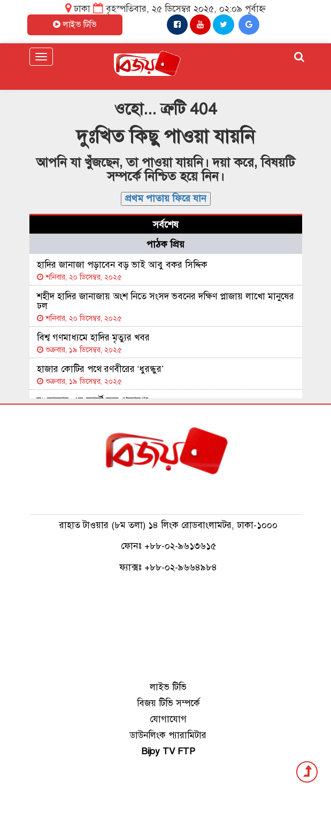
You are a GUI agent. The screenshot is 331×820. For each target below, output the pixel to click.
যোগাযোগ (168, 719)
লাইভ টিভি (168, 687)
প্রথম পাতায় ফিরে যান (165, 198)
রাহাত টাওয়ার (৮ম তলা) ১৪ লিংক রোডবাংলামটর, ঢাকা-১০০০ (168, 525)
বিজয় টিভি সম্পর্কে (168, 703)
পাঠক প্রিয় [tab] (165, 244)
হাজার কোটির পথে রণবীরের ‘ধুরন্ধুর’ (100, 369)
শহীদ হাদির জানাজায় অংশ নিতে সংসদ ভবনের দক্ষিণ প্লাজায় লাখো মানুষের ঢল (165, 301)
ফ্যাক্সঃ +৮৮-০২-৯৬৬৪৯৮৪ (168, 567)
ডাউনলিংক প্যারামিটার (168, 735)
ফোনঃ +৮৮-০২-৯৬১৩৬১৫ (168, 546)
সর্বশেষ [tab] (166, 224)
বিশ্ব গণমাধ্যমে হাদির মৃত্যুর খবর (93, 337)
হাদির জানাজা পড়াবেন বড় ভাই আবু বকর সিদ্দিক (122, 264)
